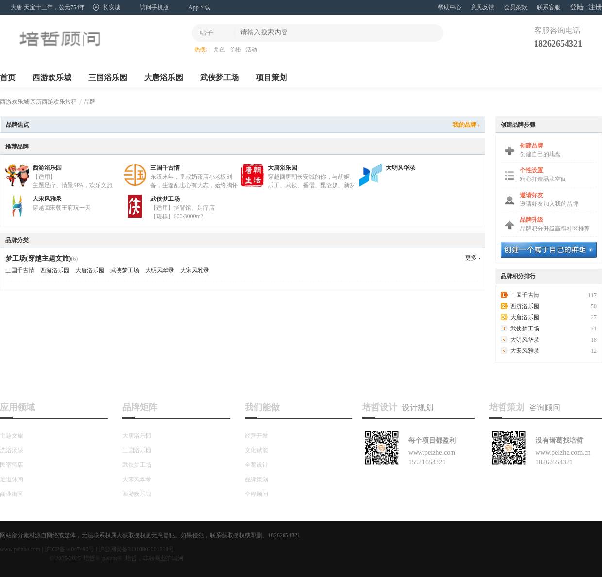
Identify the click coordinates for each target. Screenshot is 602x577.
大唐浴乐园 (163, 77)
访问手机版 (154, 7)
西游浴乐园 (47, 168)
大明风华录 (400, 168)
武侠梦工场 (219, 77)
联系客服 (548, 7)
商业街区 (11, 494)
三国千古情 (165, 168)
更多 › (472, 257)
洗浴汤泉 (11, 450)
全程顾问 (256, 494)
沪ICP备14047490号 (70, 549)
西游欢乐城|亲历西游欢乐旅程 (38, 102)
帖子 (206, 32)
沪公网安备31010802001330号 (136, 549)
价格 (235, 49)
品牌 (90, 102)
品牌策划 (256, 479)
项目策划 (271, 77)
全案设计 (256, 465)
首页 (8, 77)
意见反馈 (482, 7)
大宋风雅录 (47, 199)
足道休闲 (11, 479)
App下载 (199, 7)
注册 (595, 7)
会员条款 (515, 7)
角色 (219, 49)
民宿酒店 (11, 465)
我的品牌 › (466, 124)
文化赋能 (256, 450)
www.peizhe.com (20, 549)
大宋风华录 (136, 479)
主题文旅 (11, 435)
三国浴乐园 (107, 77)
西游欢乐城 (52, 77)
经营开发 (256, 435)
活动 (251, 49)
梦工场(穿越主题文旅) (38, 258)
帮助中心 (449, 7)
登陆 (577, 7)
